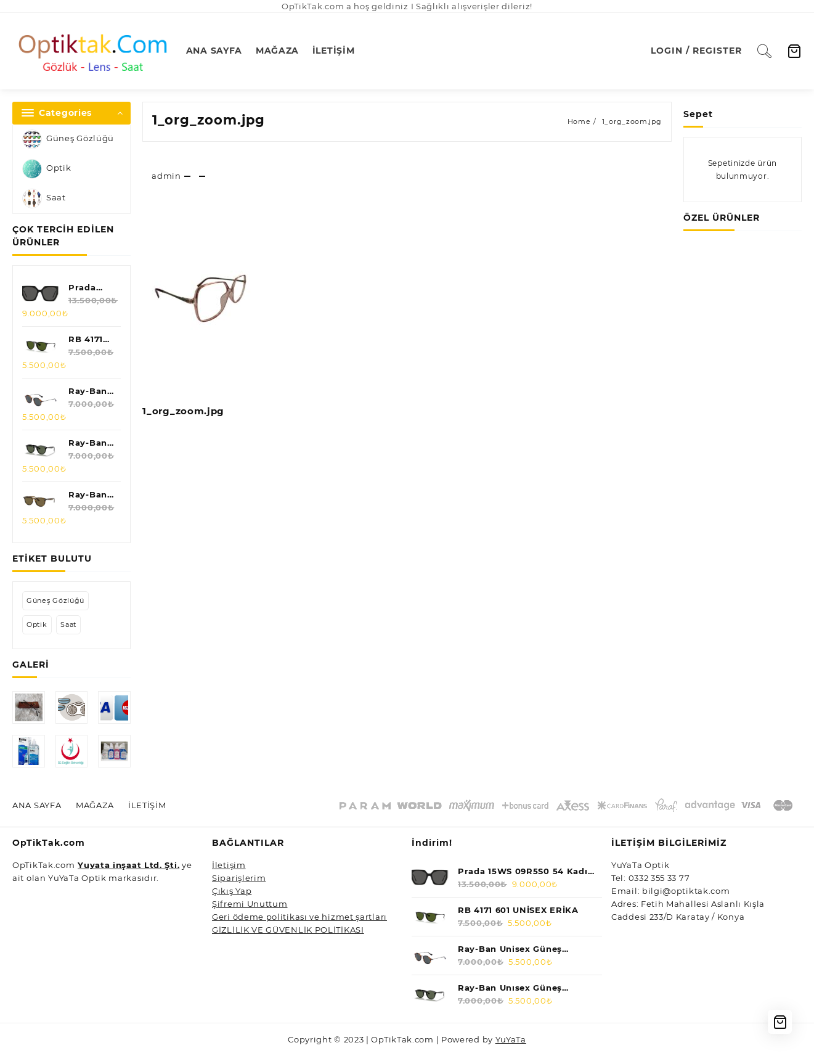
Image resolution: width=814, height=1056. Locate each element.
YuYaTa (510, 1039)
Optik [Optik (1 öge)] (36, 624)
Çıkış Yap (231, 891)
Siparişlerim (239, 878)
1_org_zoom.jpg (208, 120)
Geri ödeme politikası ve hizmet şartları (299, 917)
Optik (46, 169)
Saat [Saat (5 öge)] (68, 624)
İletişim (229, 865)
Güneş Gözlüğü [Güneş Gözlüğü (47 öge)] (55, 600)
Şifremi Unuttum (250, 904)
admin (166, 176)
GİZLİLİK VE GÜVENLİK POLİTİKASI (288, 930)
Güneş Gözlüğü (68, 139)
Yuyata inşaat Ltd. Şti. (128, 865)
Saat (44, 198)
